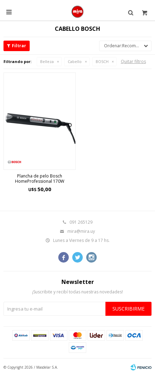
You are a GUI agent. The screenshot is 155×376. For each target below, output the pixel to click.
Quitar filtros (133, 61)
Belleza (47, 61)
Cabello (75, 61)
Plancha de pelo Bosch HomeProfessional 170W (39, 178)
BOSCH (102, 61)
